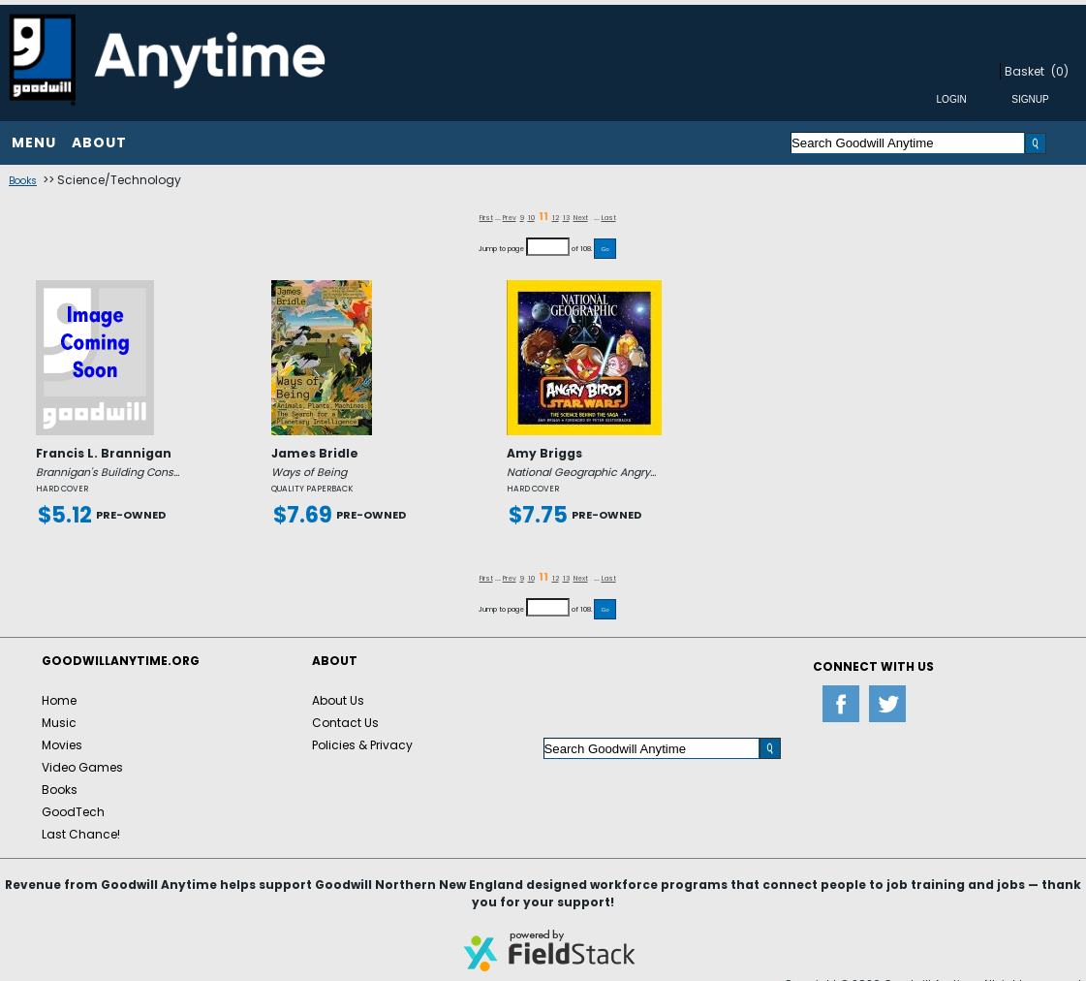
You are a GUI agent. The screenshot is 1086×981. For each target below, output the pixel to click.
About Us (338, 700)
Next (581, 217)
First (486, 217)
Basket (1024, 71)
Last (609, 217)
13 (566, 217)
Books (23, 180)
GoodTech (73, 812)
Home (59, 700)
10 (531, 217)
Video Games (82, 767)
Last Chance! (81, 834)
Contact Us (345, 722)
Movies (62, 745)
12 (555, 217)
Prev (509, 217)
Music (59, 722)
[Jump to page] (548, 246)
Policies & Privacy (362, 745)
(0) (1060, 71)
